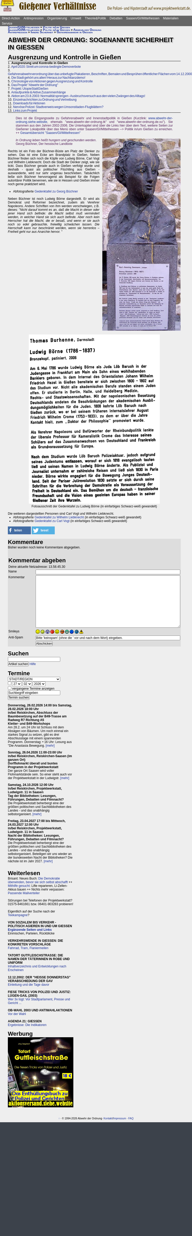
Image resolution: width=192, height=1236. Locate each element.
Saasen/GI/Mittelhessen (142, 18)
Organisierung (57, 18)
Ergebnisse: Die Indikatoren (27, 1025)
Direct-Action (11, 18)
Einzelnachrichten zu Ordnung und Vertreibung (44, 99)
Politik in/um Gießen (56, 27)
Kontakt (107, 1118)
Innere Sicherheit (42, 32)
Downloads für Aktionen (29, 103)
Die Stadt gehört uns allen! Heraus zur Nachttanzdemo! (48, 78)
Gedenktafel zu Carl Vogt (52, 521)
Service (7, 23)
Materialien (171, 18)
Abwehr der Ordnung (87, 30)
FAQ (131, 1118)
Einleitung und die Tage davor (28, 984)
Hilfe (33, 664)
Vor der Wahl (17, 1014)
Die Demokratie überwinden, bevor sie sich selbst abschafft (38, 880)
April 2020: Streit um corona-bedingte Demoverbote (46, 67)
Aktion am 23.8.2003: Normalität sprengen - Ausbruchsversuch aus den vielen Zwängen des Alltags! (78, 96)
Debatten (116, 18)
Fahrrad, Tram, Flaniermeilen (28, 948)
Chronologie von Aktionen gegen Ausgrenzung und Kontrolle (52, 81)
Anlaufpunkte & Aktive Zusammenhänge (38, 92)
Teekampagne (18, 915)
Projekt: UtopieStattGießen (29, 88)
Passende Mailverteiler (24, 893)
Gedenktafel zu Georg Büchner (56, 191)
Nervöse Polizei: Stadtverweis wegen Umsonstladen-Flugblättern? (58, 107)
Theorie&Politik (95, 18)
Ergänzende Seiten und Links (30, 930)
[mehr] (50, 745)
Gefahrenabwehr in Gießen (75, 32)
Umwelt (76, 18)
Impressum (119, 1118)
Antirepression (34, 18)
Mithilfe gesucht (19, 886)
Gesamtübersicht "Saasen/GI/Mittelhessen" (50, 133)
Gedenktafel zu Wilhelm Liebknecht (59, 517)
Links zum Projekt (25, 110)
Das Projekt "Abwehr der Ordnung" (34, 85)
